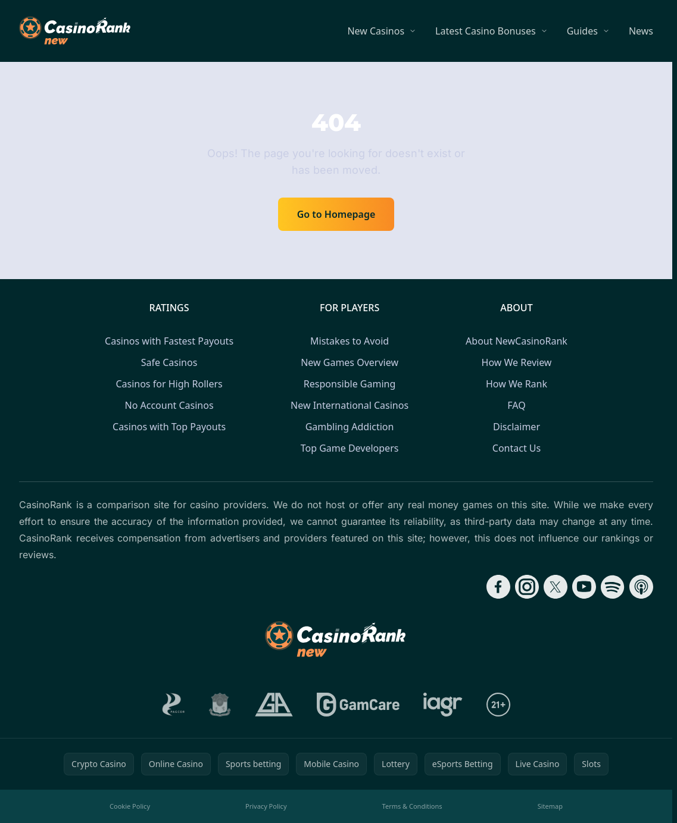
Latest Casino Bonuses (485, 30)
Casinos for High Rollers (169, 383)
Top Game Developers (350, 448)
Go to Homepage (336, 214)
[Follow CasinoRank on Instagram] (527, 587)
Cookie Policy (130, 806)
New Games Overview (349, 362)
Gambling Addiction (349, 426)
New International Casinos (349, 405)
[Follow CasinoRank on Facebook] (498, 587)
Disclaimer (516, 426)
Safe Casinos (169, 362)
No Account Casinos (169, 405)
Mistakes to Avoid (349, 341)
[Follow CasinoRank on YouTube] (584, 587)
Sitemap (550, 806)
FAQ (516, 405)
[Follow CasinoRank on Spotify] (613, 587)
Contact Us (516, 448)
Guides (582, 30)
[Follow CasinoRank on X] (555, 587)
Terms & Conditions (412, 806)
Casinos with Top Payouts (169, 426)
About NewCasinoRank (516, 341)
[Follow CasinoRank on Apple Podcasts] (641, 587)
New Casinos (375, 30)
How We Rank (516, 383)
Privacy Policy (265, 806)
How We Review (517, 362)
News (641, 30)
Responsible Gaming (349, 383)
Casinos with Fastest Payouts (169, 341)
